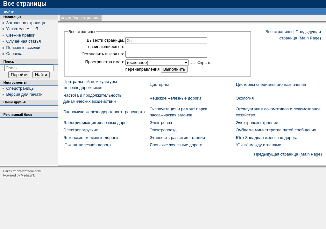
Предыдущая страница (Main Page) (288, 154)
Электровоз (161, 122)
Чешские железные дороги (175, 98)
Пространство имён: (104, 61)
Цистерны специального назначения (271, 84)
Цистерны (159, 84)
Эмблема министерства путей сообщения (276, 130)
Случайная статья (23, 41)
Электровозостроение (257, 122)
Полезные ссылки (23, 47)
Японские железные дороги (176, 144)
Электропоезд (163, 130)
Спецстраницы (20, 88)
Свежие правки (20, 35)
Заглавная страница (25, 22)
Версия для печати (24, 94)
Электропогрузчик (80, 130)
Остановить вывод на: (103, 54)
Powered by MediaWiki (19, 175)
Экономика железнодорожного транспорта (104, 111)
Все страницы (279, 31)
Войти (9, 11)
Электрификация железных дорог (95, 122)
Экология (245, 98)
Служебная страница (81, 17)
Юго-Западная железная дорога (266, 137)
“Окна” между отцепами (258, 144)
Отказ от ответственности (22, 171)
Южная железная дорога (87, 144)
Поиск (9, 61)
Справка (14, 53)
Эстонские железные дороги (90, 137)
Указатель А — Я (22, 28)
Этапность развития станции (177, 137)
